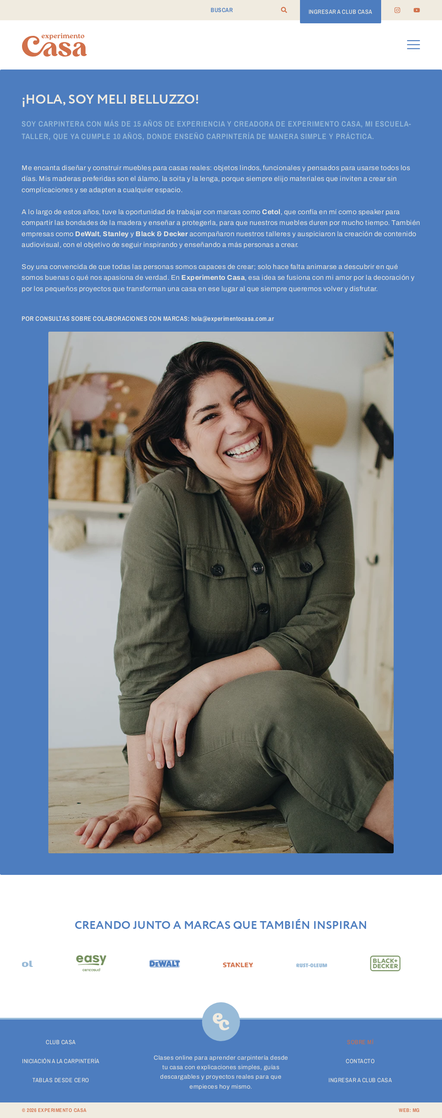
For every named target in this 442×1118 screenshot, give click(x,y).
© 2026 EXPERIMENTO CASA (54, 1110)
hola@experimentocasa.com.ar (233, 318)
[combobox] (246, 10)
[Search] (284, 10)
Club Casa (61, 1042)
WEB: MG (409, 1110)
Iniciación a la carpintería (61, 1061)
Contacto (360, 1061)
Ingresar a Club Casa (360, 1080)
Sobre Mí (360, 1042)
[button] (413, 44)
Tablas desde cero (60, 1080)
